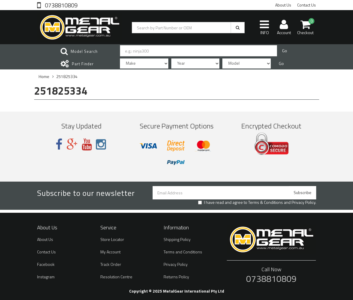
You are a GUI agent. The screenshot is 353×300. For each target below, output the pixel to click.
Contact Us (306, 5)
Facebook (46, 264)
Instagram (46, 277)
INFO (264, 27)
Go (284, 50)
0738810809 (60, 5)
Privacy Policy (303, 202)
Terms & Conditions (265, 202)
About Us (283, 5)
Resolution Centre (116, 277)
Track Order (110, 264)
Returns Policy (176, 277)
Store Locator (112, 239)
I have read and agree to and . (257, 202)
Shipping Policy (177, 239)
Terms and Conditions (183, 252)
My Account (110, 252)
